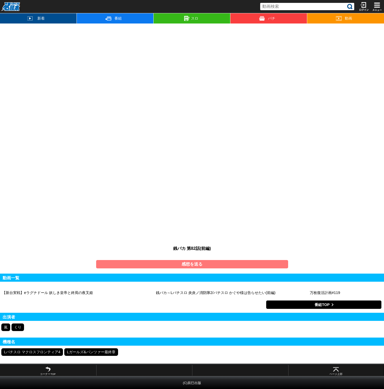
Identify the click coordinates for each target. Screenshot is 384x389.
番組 (114, 18)
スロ (191, 18)
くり (17, 327)
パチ (267, 18)
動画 (344, 18)
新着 (36, 18)
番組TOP (322, 305)
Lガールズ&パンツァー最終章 (91, 352)
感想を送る (192, 264)
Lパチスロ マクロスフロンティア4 (32, 352)
